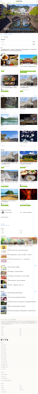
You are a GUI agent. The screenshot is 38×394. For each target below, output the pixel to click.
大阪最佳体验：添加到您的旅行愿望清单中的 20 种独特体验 (16, 306)
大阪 (8, 225)
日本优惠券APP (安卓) (4, 367)
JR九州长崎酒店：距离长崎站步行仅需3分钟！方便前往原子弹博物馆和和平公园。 (28, 87)
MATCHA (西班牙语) (4, 363)
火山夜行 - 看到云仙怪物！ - (24, 142)
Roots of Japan (3, 376)
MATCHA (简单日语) (4, 361)
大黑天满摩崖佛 (3, 108)
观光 (2, 232)
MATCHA (22, 69)
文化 (20, 232)
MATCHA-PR (4, 69)
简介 (1, 34)
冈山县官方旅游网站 (4, 374)
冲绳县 (20, 332)
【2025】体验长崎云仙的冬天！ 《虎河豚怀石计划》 (28, 181)
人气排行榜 (5, 34)
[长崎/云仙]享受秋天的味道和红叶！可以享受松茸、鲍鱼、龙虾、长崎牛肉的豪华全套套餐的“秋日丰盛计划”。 (9, 87)
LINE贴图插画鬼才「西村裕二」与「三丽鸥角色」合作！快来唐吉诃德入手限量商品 (20, 245)
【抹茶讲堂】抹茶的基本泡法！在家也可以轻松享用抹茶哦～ (16, 280)
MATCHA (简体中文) (4, 354)
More (35, 95)
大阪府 (20, 328)
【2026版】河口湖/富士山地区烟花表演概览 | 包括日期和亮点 (16, 297)
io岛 (1, 142)
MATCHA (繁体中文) (4, 348)
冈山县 (20, 334)
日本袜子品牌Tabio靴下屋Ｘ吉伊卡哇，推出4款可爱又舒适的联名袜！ (17, 250)
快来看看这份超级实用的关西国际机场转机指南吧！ (15, 292)
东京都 (2, 328)
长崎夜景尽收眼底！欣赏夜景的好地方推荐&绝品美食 (9, 66)
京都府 (2, 330)
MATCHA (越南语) (3, 359)
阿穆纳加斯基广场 (23, 125)
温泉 (2, 225)
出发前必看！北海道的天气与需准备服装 (13, 267)
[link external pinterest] (5, 340)
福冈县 (2, 332)
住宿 (20, 230)
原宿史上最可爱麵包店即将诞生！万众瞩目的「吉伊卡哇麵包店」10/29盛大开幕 (19, 254)
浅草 (6, 225)
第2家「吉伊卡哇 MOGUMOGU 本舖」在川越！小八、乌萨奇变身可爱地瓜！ (18, 259)
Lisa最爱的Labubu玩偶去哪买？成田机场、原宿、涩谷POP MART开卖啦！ (12, 241)
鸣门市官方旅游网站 (4, 378)
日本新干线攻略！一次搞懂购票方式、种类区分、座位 (15, 284)
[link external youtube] (7, 340)
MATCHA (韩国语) (3, 352)
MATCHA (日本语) (3, 344)
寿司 (4, 225)
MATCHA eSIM (3, 369)
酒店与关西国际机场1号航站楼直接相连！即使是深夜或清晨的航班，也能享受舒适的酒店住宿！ (21, 310)
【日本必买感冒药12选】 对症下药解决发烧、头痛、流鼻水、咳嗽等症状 (18, 275)
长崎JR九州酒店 (22, 108)
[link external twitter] (3, 340)
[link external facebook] (2, 340)
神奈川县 (2, 334)
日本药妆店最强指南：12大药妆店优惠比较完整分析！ (15, 271)
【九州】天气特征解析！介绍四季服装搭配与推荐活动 (28, 66)
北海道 (20, 330)
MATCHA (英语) (3, 346)
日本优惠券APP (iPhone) (5, 365)
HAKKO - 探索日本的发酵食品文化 (6, 380)
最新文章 (10, 34)
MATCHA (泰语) (3, 350)
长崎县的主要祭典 (23, 200)
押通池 (2, 125)
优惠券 (13, 3)
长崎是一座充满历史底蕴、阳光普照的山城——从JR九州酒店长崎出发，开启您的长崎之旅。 (28, 163)
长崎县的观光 (2, 3)
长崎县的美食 (8, 3)
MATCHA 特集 (18, 3)
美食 (2, 230)
